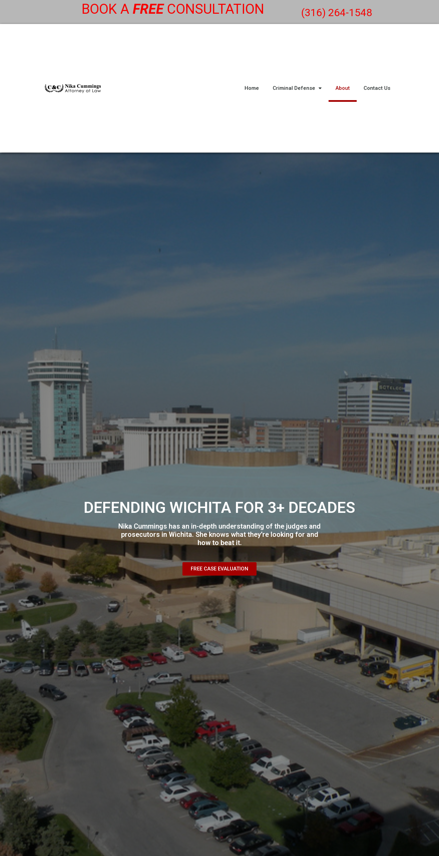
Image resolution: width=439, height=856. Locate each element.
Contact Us (377, 88)
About (342, 88)
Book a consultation (173, 9)
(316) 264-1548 (336, 13)
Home (252, 88)
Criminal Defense (297, 88)
